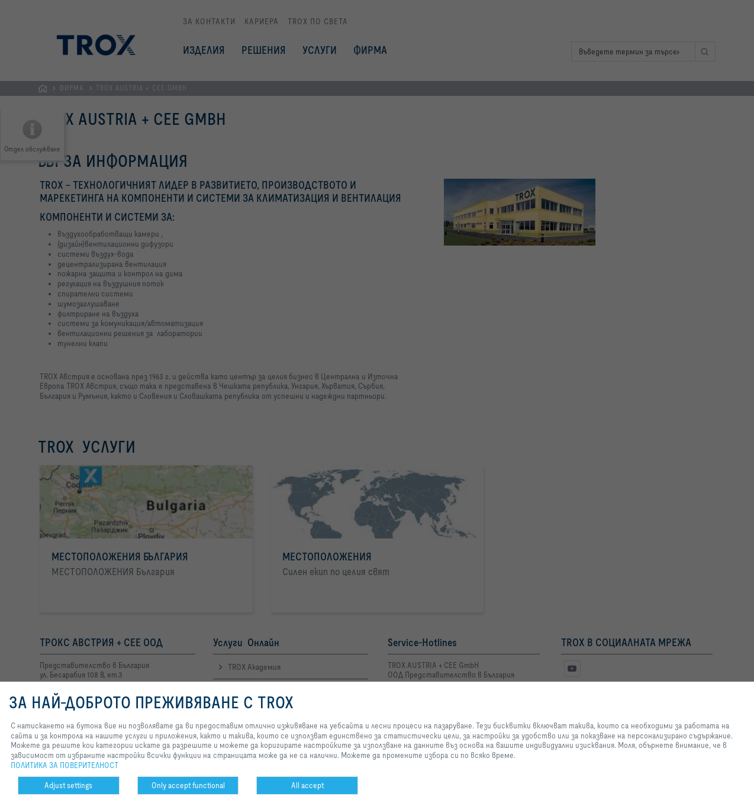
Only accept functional (188, 785)
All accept (307, 785)
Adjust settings (68, 785)
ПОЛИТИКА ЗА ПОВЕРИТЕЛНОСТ (64, 765)
